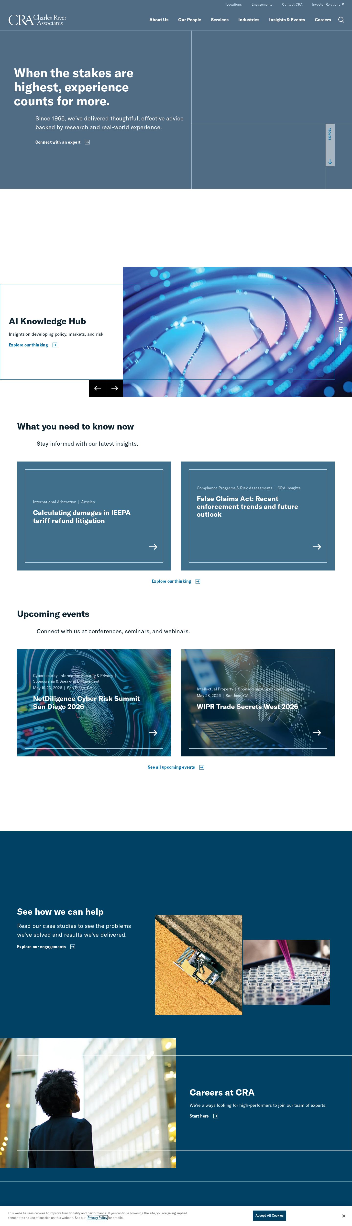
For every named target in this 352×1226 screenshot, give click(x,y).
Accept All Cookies (269, 1215)
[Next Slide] (114, 388)
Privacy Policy (97, 1218)
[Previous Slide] (97, 388)
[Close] (343, 1216)
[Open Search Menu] (341, 20)
